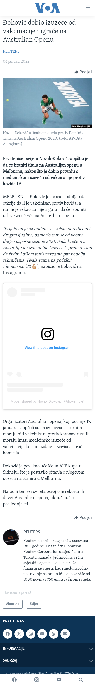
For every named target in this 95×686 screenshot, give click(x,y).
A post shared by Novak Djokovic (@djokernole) (47, 401)
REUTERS (11, 52)
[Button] (83, 72)
